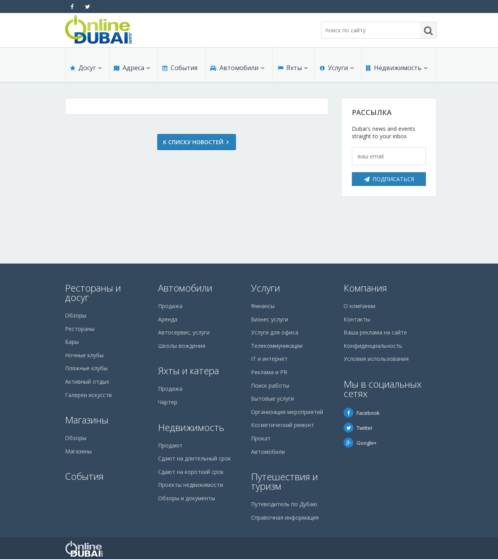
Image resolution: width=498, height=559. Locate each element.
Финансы (263, 306)
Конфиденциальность (373, 345)
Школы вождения (181, 345)
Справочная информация (285, 517)
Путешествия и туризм (284, 481)
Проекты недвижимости (190, 484)
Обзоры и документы (186, 498)
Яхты (293, 68)
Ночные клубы (84, 355)
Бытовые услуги (272, 398)
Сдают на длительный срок (194, 458)
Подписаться (389, 179)
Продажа (170, 306)
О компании (359, 306)
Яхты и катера (188, 370)
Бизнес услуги (269, 319)
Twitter (358, 427)
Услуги (337, 68)
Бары (72, 341)
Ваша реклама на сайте (375, 332)
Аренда (167, 319)
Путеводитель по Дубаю (284, 504)
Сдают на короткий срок (191, 471)
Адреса (132, 68)
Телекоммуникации (277, 345)
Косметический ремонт (282, 425)
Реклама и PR (269, 372)
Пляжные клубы (86, 368)
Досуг (86, 68)
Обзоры (75, 315)
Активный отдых (87, 381)
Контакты (357, 319)
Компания (365, 287)
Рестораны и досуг (93, 292)
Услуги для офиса (274, 332)
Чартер (167, 402)
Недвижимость (396, 68)
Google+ (360, 442)
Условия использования (376, 358)
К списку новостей (193, 142)
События (179, 67)
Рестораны (80, 328)
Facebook (362, 412)
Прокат (261, 438)
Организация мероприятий (287, 412)
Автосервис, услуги (184, 332)
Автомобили (237, 68)
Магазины (86, 419)
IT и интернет (269, 358)
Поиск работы (270, 385)
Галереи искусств (88, 395)
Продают (170, 445)
